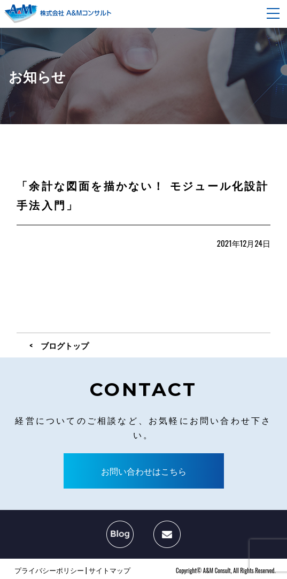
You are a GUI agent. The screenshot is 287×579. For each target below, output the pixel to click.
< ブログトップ (59, 345)
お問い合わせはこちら (144, 470)
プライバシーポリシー (49, 570)
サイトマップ (109, 570)
